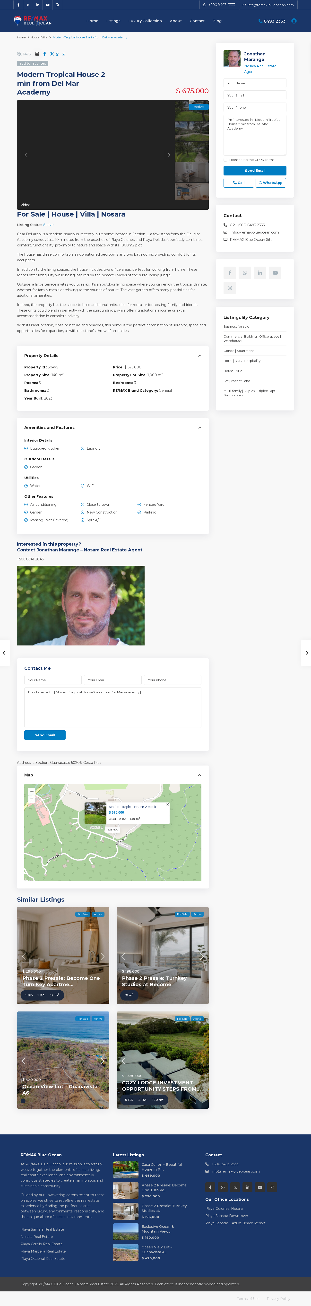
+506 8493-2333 (225, 1164)
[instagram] (57, 5)
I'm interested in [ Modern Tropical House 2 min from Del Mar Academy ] (112, 707)
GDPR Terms (264, 160)
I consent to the (251, 160)
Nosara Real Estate (37, 1237)
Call (238, 183)
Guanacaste (60, 762)
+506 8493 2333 (221, 5)
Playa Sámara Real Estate (42, 1229)
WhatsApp (271, 183)
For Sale (31, 214)
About (176, 20)
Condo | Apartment (239, 351)
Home (92, 20)
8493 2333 (274, 21)
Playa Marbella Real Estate (43, 1251)
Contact (197, 20)
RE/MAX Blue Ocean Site (251, 239)
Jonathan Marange (255, 56)
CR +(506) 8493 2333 (247, 225)
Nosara (113, 214)
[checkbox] (225, 160)
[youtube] (47, 5)
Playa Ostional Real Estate (43, 1258)
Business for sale (236, 326)
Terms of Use (248, 1299)
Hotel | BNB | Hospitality (242, 361)
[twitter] (28, 5)
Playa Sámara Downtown (226, 1216)
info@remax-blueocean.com (254, 232)
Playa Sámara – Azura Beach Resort (235, 1223)
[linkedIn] (38, 5)
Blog (217, 20)
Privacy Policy (278, 1299)
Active (48, 225)
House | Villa (39, 37)
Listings (113, 20)
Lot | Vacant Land (237, 381)
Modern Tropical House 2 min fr (132, 807)
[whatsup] (245, 273)
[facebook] (18, 5)
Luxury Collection (145, 20)
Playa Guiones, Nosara (224, 1208)
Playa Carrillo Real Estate (42, 1244)
